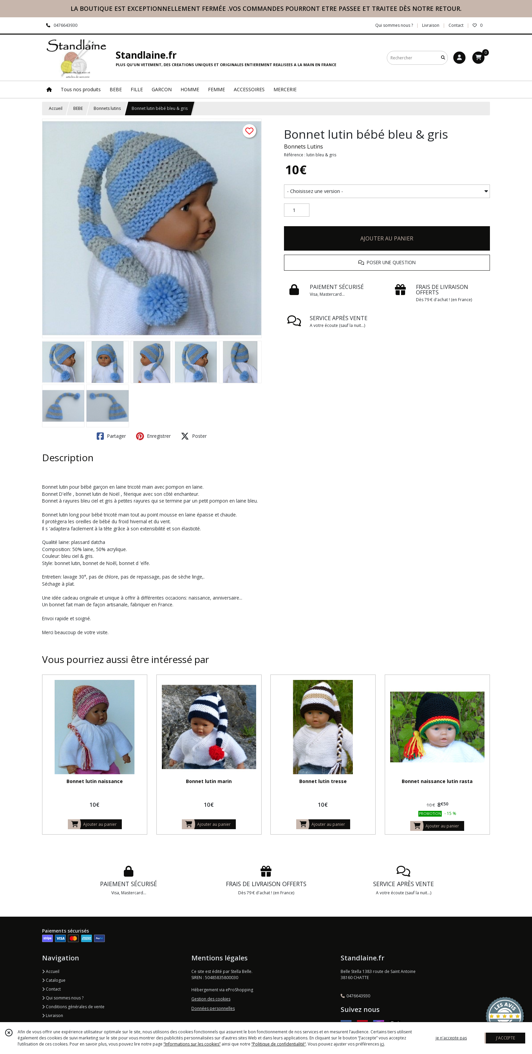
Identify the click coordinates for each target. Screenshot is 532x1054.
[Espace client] (459, 57)
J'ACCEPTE (505, 1038)
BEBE (78, 108)
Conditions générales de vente (73, 1007)
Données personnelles (213, 1008)
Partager (111, 436)
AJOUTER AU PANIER (386, 238)
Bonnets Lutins (303, 146)
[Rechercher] (443, 57)
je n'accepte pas (451, 1038)
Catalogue (53, 980)
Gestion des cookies (210, 999)
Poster (194, 436)
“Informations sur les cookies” (192, 1044)
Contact (456, 25)
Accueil (55, 108)
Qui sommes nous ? (62, 998)
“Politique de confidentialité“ (278, 1044)
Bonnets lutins (107, 108)
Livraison (52, 1015)
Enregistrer (153, 436)
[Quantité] (296, 210)
